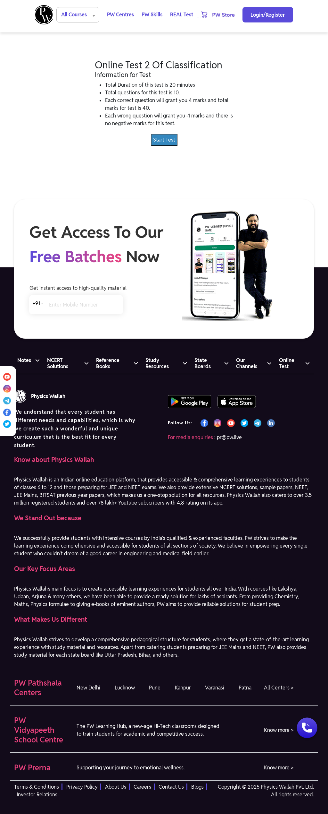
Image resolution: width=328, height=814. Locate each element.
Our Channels (246, 363)
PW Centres (120, 14)
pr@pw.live (229, 437)
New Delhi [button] (88, 687)
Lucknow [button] (125, 687)
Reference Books (107, 363)
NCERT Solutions (57, 363)
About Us (115, 787)
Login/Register (267, 15)
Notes (24, 360)
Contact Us (171, 787)
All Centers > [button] (278, 687)
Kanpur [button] (183, 687)
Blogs (197, 787)
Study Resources (157, 363)
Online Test (286, 363)
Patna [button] (245, 687)
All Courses (79, 14)
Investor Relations (37, 794)
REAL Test (181, 14)
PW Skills (152, 14)
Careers (142, 787)
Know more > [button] (278, 730)
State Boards (202, 363)
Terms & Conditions (36, 787)
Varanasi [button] (214, 687)
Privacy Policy (82, 787)
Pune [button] (154, 687)
